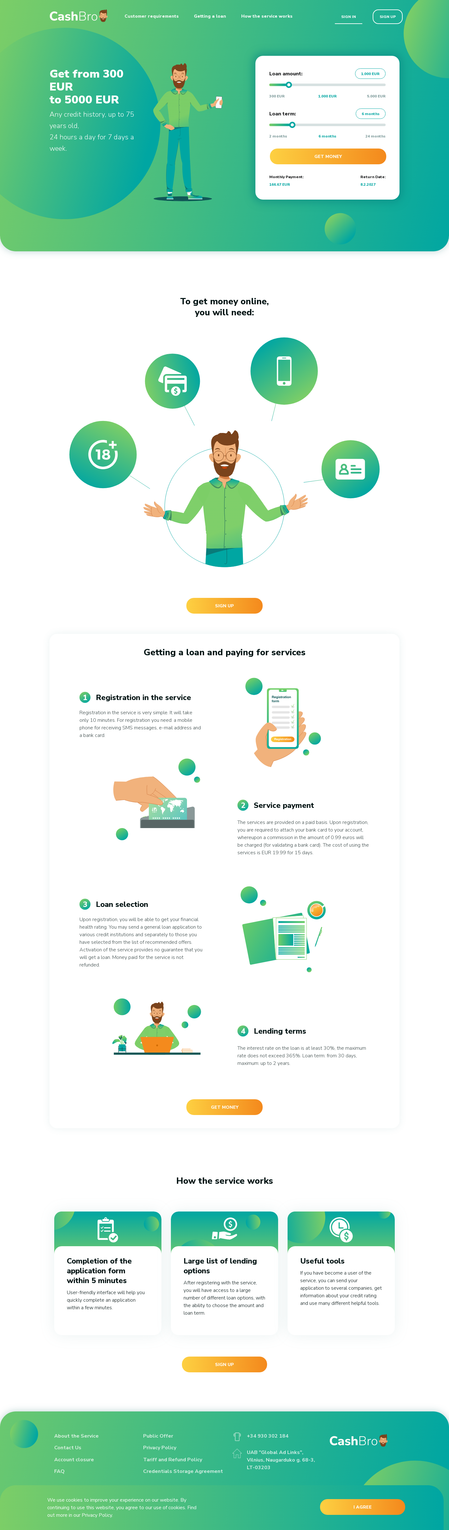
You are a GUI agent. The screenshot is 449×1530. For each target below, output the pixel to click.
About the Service (76, 1436)
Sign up (388, 16)
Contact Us (67, 1447)
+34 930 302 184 (260, 1436)
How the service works (267, 16)
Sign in (348, 16)
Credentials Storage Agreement (183, 1471)
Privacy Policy (159, 1447)
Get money (328, 157)
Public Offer (158, 1436)
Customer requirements (152, 16)
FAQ (59, 1471)
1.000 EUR (370, 73)
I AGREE (362, 1507)
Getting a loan (210, 16)
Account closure (74, 1459)
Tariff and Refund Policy (172, 1459)
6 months (371, 113)
